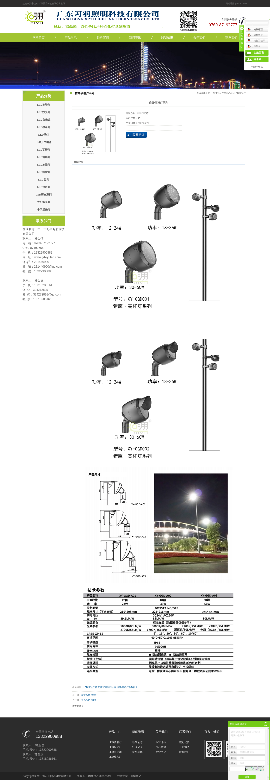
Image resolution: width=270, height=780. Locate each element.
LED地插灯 (43, 164)
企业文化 (161, 751)
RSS (238, 3)
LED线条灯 (43, 127)
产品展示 (71, 37)
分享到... (258, 59)
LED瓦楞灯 (43, 149)
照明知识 (167, 37)
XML (245, 3)
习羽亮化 (135, 776)
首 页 (215, 93)
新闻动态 (137, 742)
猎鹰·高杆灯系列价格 (105, 687)
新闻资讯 (135, 37)
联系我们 (231, 37)
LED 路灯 (43, 179)
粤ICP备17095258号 (100, 776)
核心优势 (161, 747)
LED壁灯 (43, 134)
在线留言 (259, 52)
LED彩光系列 (44, 194)
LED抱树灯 (43, 172)
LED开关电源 (44, 142)
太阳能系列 (43, 202)
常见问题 (137, 751)
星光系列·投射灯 (89, 700)
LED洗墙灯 (43, 104)
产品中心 (226, 93)
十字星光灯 (43, 209)
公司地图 (184, 747)
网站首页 (39, 37)
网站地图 (230, 3)
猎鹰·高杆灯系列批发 (127, 687)
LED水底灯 (43, 187)
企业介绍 (161, 742)
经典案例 (103, 37)
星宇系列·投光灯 (89, 695)
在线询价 (136, 135)
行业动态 (137, 747)
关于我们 (199, 37)
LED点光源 (43, 119)
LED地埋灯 (43, 157)
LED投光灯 (43, 112)
